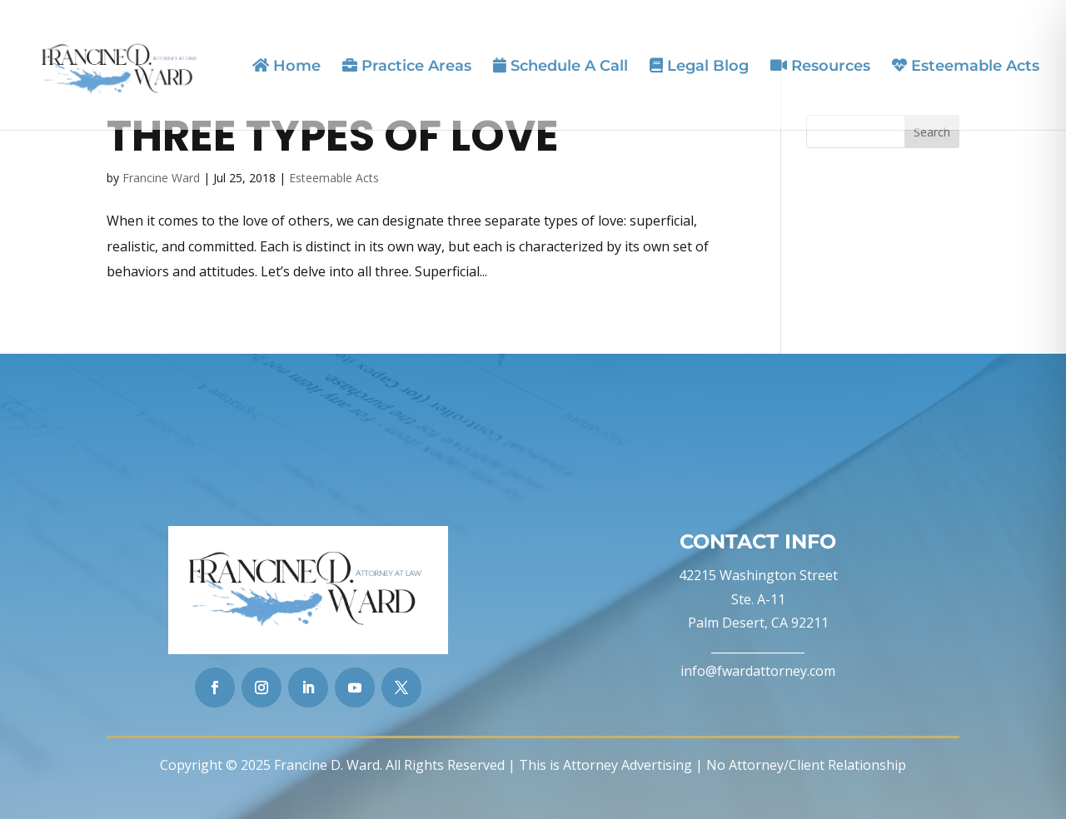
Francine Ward (161, 178)
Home (286, 66)
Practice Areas (406, 66)
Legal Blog (699, 66)
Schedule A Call (560, 66)
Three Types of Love (333, 136)
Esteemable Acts (965, 66)
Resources (820, 66)
